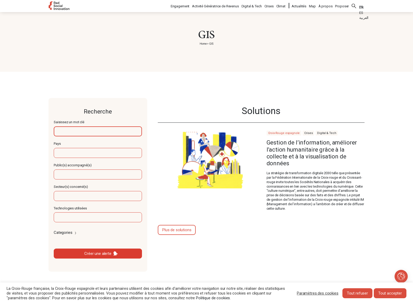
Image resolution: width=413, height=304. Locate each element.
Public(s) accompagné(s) (73, 165)
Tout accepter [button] (390, 293)
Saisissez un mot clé (69, 122)
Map (312, 5)
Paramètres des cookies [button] (317, 293)
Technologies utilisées (70, 208)
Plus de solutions (176, 230)
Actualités (299, 5)
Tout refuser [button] (357, 293)
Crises (269, 5)
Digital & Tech (252, 5)
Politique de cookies (213, 298)
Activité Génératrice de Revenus (215, 5)
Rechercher (354, 5)
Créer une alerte (97, 253)
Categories (65, 232)
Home (203, 43)
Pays (57, 144)
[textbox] (98, 131)
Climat (281, 5)
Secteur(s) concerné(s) (71, 187)
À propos (325, 5)
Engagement (180, 5)
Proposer (342, 5)
